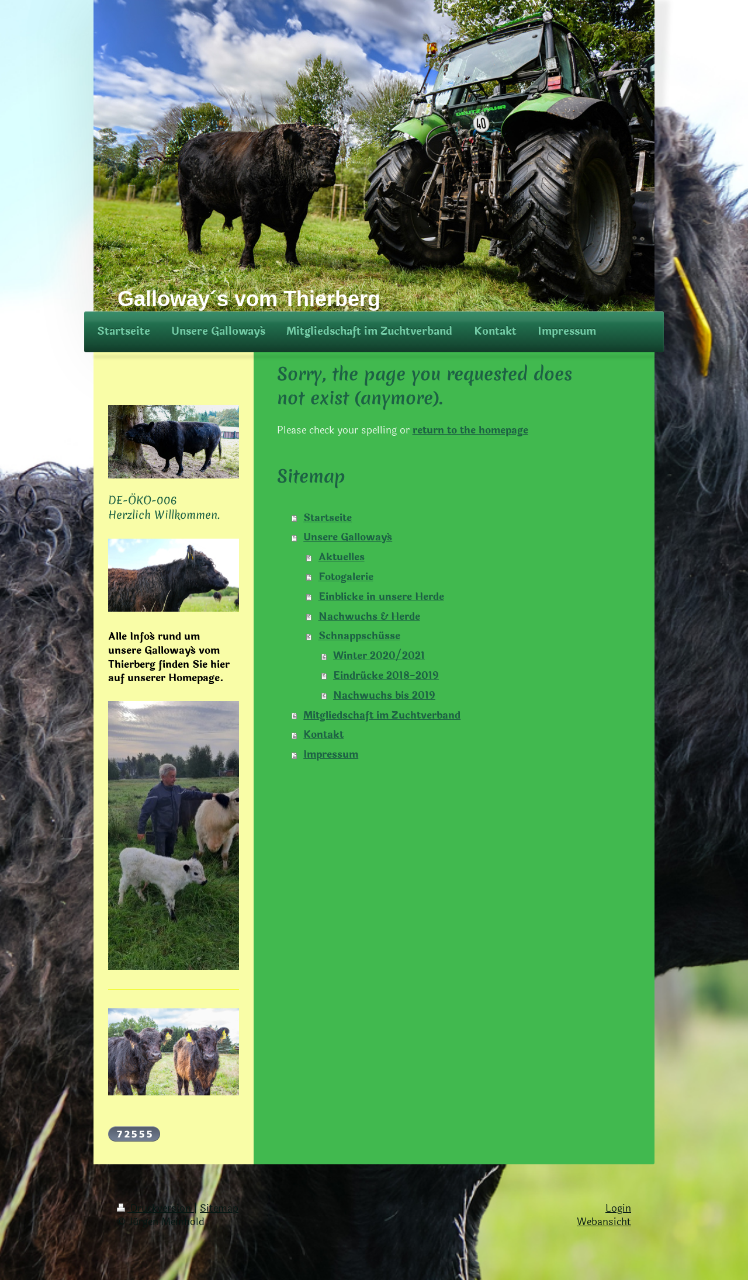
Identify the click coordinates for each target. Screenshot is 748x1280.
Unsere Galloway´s (347, 537)
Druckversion (155, 1208)
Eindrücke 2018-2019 (386, 676)
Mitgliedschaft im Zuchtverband (381, 715)
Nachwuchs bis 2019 (384, 695)
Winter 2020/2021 (379, 656)
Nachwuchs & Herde (369, 617)
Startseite (327, 518)
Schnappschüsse (359, 636)
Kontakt (323, 735)
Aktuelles (341, 557)
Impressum (330, 754)
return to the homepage (470, 430)
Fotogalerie (345, 577)
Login (618, 1208)
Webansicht (604, 1222)
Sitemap (219, 1208)
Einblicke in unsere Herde (381, 597)
